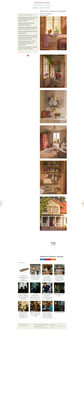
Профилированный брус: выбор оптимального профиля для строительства (26, 43)
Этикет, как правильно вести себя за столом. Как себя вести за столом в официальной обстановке (27, 37)
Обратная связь (52, 324)
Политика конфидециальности (39, 326)
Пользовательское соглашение (43, 324)
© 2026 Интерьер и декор (23, 324)
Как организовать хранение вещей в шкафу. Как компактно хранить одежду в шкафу (27, 19)
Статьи (47, 7)
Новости (41, 7)
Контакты (35, 324)
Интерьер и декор (42, 3)
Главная (35, 7)
